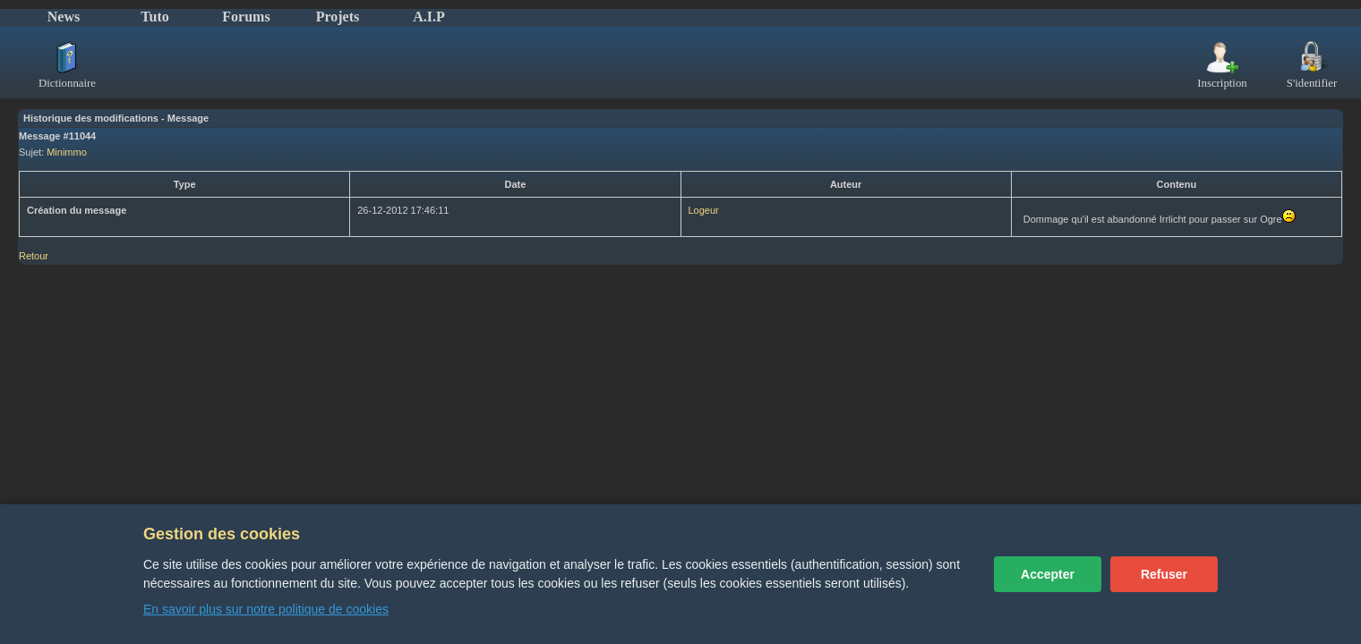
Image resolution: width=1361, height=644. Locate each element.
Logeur (704, 210)
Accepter (1047, 574)
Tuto (154, 16)
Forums (246, 16)
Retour (33, 255)
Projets (338, 16)
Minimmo (67, 152)
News (63, 16)
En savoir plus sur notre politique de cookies (266, 609)
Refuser (1164, 574)
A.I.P (429, 16)
